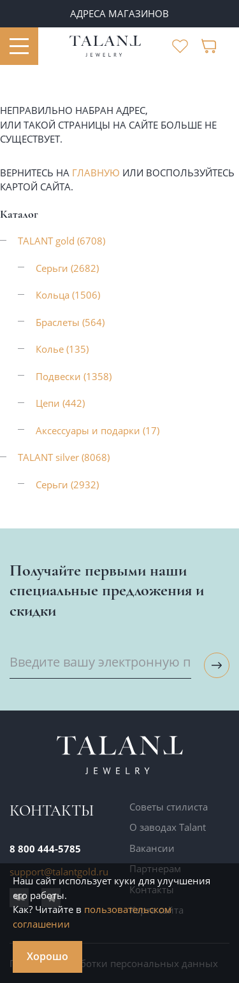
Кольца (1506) (68, 294)
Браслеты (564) (70, 322)
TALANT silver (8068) (64, 457)
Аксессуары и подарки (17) (97, 430)
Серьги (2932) (67, 484)
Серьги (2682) (67, 268)
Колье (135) (62, 349)
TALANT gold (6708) (61, 240)
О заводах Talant (167, 827)
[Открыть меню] (19, 46)
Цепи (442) (60, 403)
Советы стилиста (168, 806)
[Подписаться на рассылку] (216, 665)
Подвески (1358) (74, 376)
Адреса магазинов (119, 13)
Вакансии (152, 848)
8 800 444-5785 (45, 848)
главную (96, 172)
